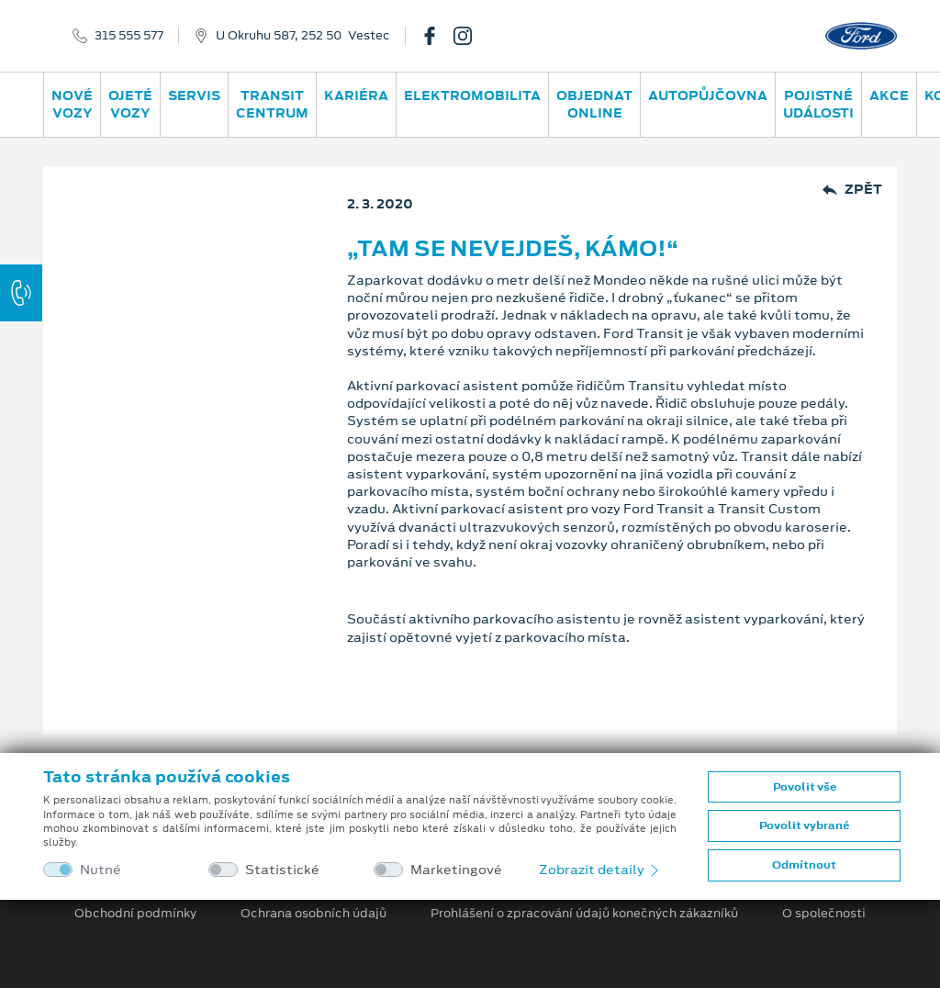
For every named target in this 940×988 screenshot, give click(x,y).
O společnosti (824, 913)
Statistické (282, 870)
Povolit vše (804, 787)
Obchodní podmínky (135, 913)
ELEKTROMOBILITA (472, 95)
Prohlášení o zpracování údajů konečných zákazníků (584, 913)
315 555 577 (129, 36)
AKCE (889, 95)
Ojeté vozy (130, 104)
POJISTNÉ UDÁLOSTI (818, 104)
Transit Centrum (272, 104)
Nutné (100, 870)
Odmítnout (804, 865)
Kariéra (356, 95)
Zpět (852, 189)
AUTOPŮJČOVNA (707, 95)
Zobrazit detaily (600, 869)
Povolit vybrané (804, 825)
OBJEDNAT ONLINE (594, 104)
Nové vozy (72, 104)
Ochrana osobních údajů (313, 913)
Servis (194, 95)
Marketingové (456, 870)
